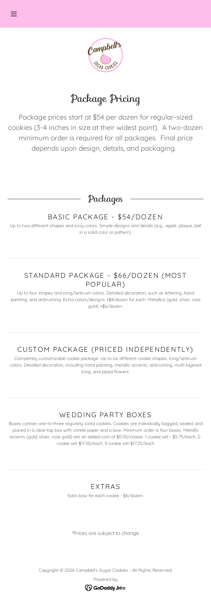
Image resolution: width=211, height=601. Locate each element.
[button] (14, 14)
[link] (105, 55)
